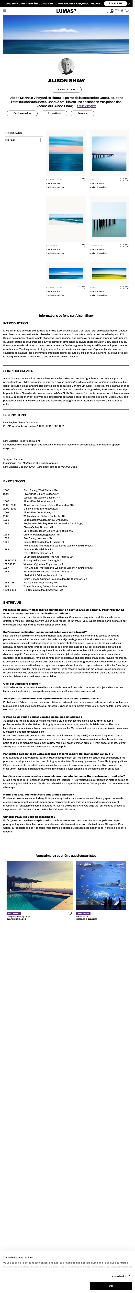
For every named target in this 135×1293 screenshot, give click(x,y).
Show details (118, 1276)
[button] (83, 179)
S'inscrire (116, 3)
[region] (66, 891)
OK (111, 1286)
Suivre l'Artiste (66, 89)
